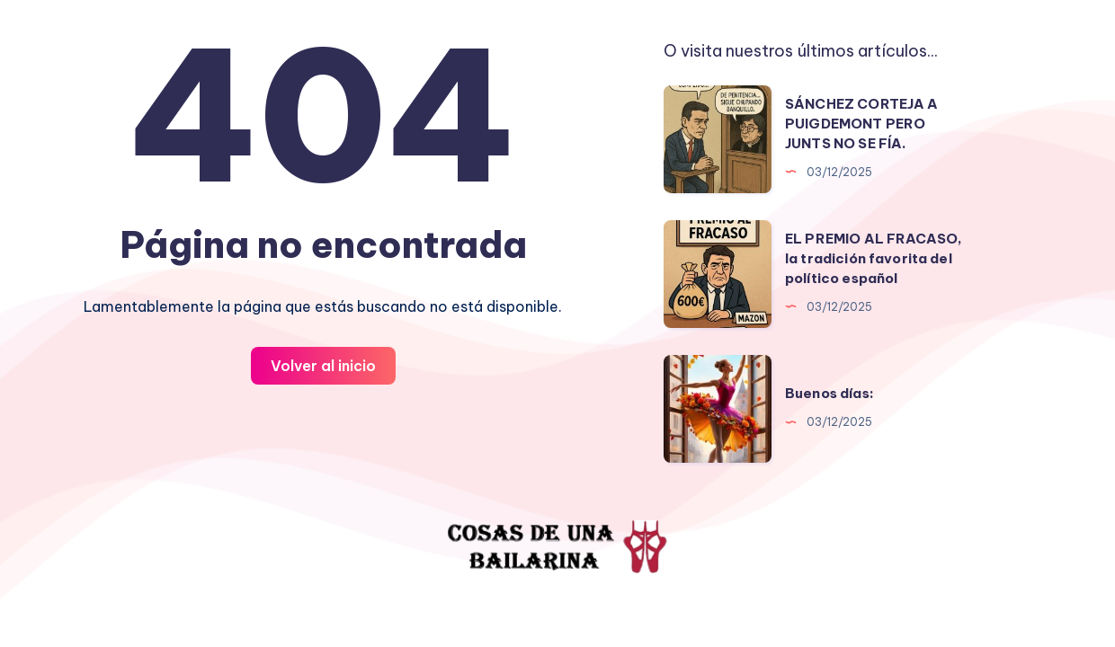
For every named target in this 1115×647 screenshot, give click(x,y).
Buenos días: (829, 393)
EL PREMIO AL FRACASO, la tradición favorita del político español (873, 258)
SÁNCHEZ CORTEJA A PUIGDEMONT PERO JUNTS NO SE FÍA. (862, 123)
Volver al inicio (323, 366)
